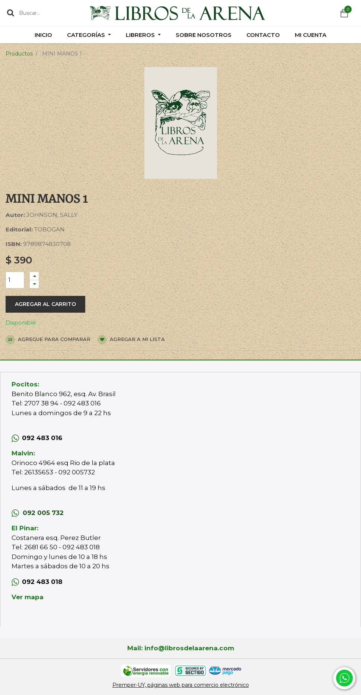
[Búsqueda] (10, 13)
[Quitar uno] (34, 284)
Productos (19, 53)
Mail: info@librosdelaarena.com (180, 648)
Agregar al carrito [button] (45, 304)
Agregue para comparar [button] (48, 339)
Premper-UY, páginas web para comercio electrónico (180, 685)
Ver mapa (28, 597)
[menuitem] (43, 34)
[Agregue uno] (34, 276)
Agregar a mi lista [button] (131, 339)
